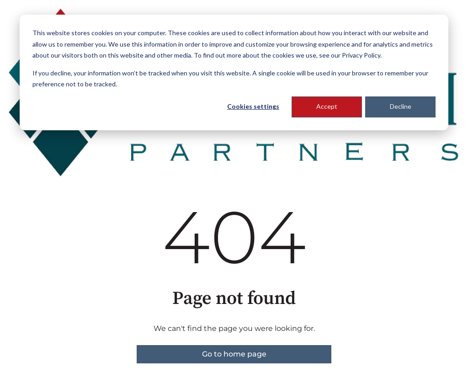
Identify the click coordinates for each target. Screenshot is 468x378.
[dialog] (234, 72)
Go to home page (234, 354)
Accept (326, 106)
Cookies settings (253, 106)
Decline (400, 106)
